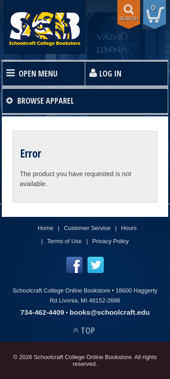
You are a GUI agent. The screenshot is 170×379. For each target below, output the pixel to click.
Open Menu (38, 73)
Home (45, 228)
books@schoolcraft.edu (109, 312)
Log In (110, 73)
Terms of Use (64, 241)
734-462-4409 (42, 312)
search (128, 18)
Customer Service (87, 228)
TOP (88, 330)
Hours (129, 228)
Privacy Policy (110, 241)
